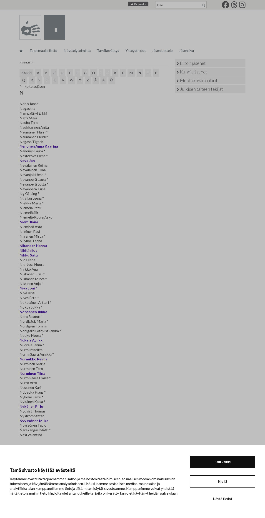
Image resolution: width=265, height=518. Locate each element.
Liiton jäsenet (193, 63)
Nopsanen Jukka (33, 311)
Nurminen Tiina (32, 373)
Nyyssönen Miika (34, 420)
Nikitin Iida (29, 250)
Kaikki (26, 72)
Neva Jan (27, 160)
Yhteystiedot (135, 50)
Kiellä (222, 481)
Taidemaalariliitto (43, 50)
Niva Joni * (28, 288)
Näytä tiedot (222, 499)
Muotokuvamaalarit (199, 80)
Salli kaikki (223, 462)
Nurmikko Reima (34, 359)
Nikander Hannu (33, 245)
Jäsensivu (186, 50)
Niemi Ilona (29, 222)
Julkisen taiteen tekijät (201, 89)
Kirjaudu (140, 4)
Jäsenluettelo (162, 50)
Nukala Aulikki (31, 340)
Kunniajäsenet (193, 71)
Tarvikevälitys (108, 50)
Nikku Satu (29, 255)
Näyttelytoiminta (77, 50)
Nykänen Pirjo (31, 406)
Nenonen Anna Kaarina (39, 146)
